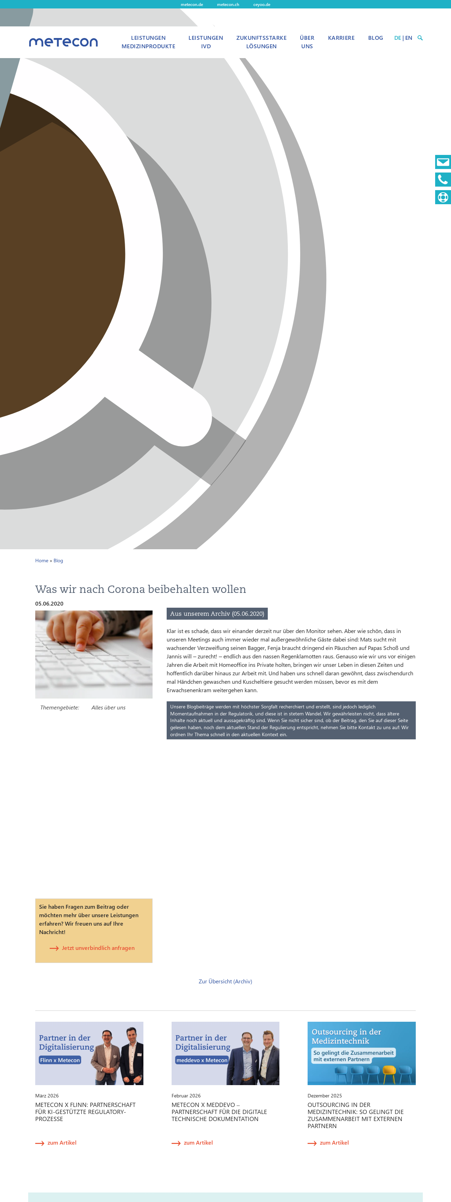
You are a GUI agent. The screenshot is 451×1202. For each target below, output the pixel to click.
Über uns (307, 42)
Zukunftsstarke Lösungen (261, 42)
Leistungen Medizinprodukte (148, 42)
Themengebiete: (59, 707)
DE (397, 37)
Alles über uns (108, 707)
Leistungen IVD (206, 42)
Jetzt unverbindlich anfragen (98, 947)
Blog (375, 37)
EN (408, 37)
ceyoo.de (261, 4)
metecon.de (192, 4)
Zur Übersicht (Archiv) (225, 981)
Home (41, 560)
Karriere (341, 37)
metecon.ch (228, 4)
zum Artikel (62, 1142)
